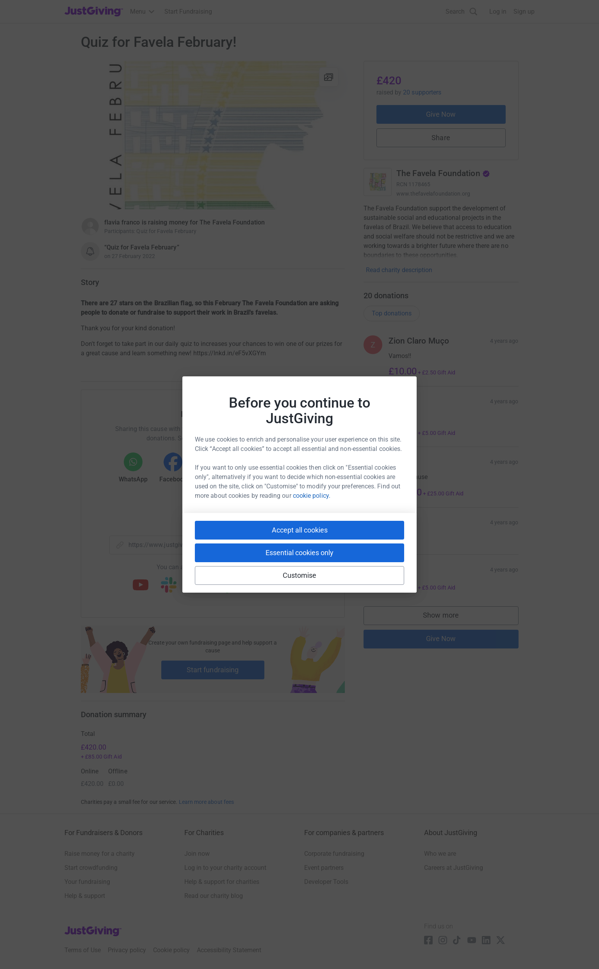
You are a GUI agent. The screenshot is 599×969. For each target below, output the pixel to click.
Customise (300, 575)
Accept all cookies (300, 530)
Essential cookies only (299, 553)
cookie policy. (311, 495)
